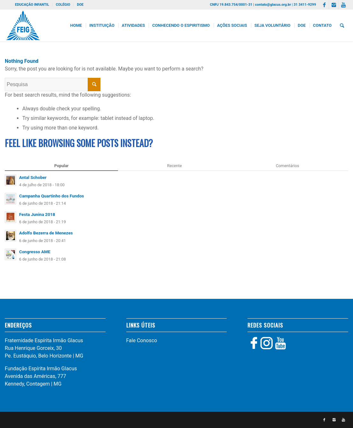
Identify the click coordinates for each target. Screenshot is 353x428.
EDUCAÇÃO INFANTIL (32, 5)
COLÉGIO (63, 5)
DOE (80, 5)
